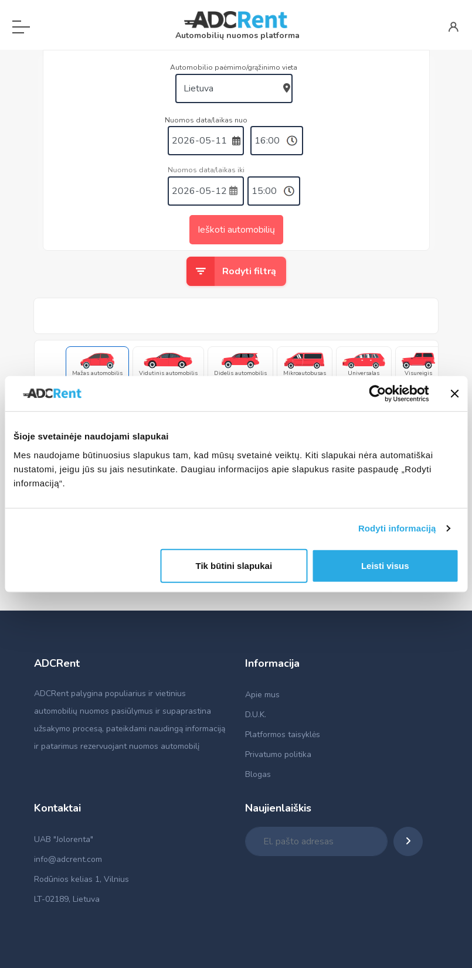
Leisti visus (385, 565)
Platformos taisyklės (282, 734)
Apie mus (262, 694)
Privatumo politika (278, 754)
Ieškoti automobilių (236, 229)
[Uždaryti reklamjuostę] (454, 394)
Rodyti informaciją (397, 528)
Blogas (258, 774)
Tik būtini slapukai (234, 565)
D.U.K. (255, 714)
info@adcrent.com (68, 859)
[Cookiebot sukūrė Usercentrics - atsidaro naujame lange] (377, 394)
